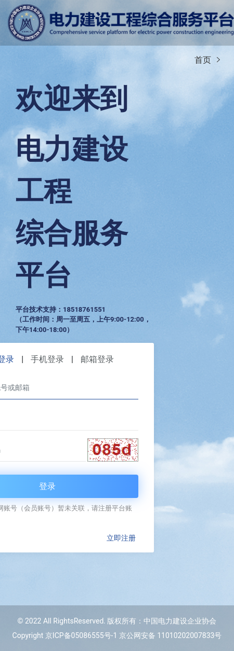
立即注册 (121, 538)
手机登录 (47, 359)
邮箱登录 (97, 359)
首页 (202, 60)
